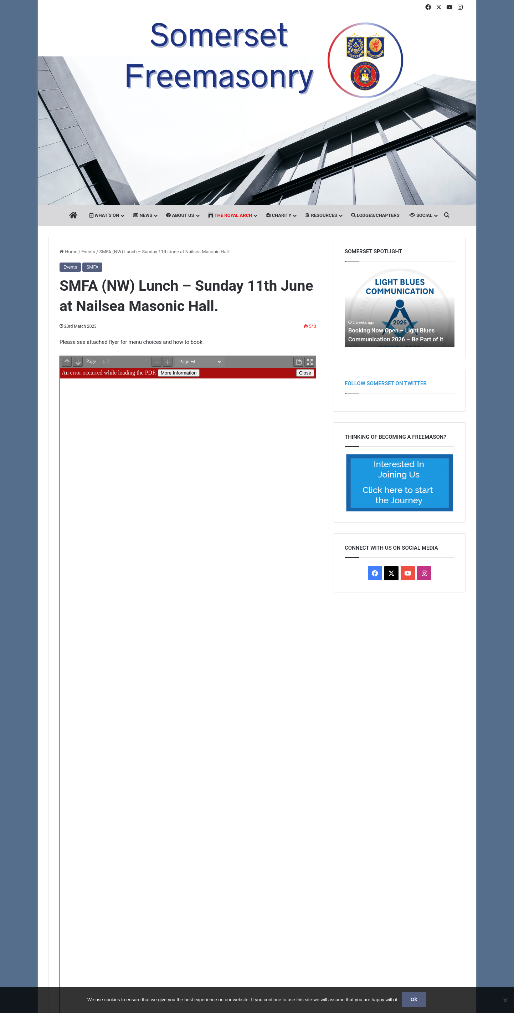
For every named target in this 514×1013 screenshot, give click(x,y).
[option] (399, 308)
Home (68, 251)
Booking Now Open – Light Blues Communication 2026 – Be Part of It (397, 329)
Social (421, 215)
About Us (180, 215)
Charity (278, 215)
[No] (505, 1000)
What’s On (104, 215)
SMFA (92, 267)
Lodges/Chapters (375, 215)
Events (88, 251)
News (142, 215)
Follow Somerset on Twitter (386, 383)
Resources (321, 215)
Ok (414, 1000)
